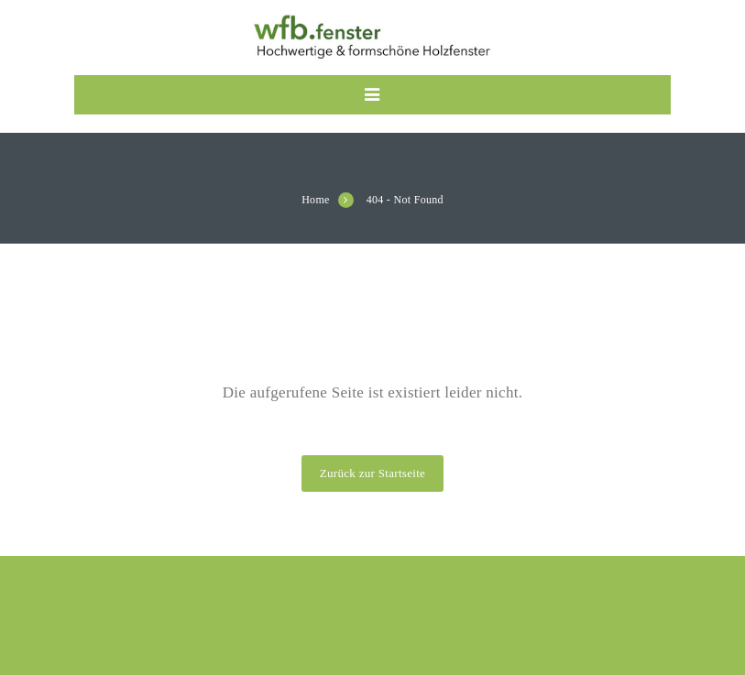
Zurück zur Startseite (372, 473)
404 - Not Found (405, 199)
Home (315, 199)
